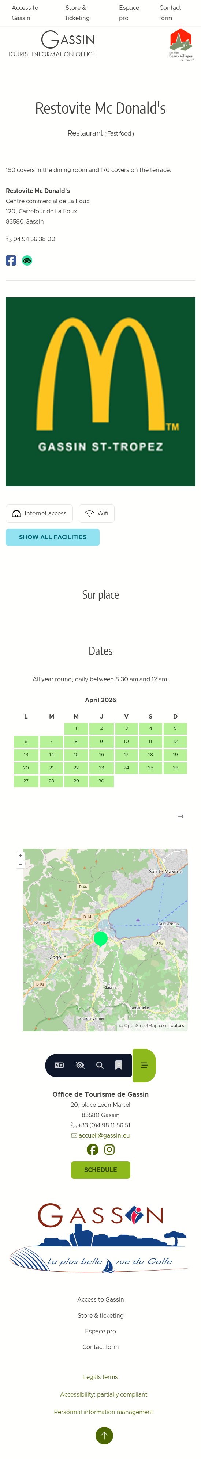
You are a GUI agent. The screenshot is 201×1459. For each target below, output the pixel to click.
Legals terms (100, 1377)
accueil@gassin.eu (100, 1136)
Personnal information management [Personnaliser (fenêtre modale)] (103, 1412)
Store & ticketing (78, 13)
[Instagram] (109, 1149)
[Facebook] (92, 1149)
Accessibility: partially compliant (103, 1395)
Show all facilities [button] (52, 537)
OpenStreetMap (141, 1026)
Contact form (170, 13)
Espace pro (129, 13)
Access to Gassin (25, 13)
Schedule (100, 1170)
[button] (180, 816)
